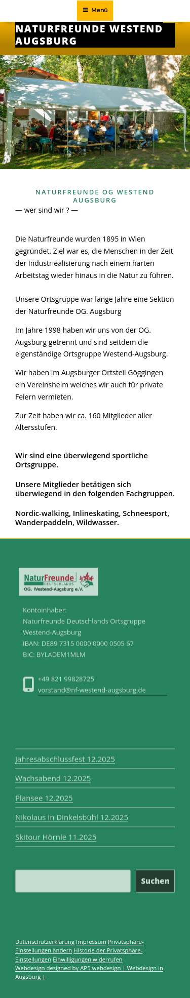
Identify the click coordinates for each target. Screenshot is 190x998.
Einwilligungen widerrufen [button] (87, 959)
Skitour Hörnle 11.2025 (55, 834)
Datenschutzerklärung (44, 941)
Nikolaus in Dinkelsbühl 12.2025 (71, 815)
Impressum (91, 941)
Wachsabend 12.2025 (53, 776)
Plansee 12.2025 (44, 795)
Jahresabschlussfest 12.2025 (65, 756)
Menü (95, 10)
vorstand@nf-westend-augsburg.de (92, 692)
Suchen (155, 878)
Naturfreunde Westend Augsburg (89, 35)
